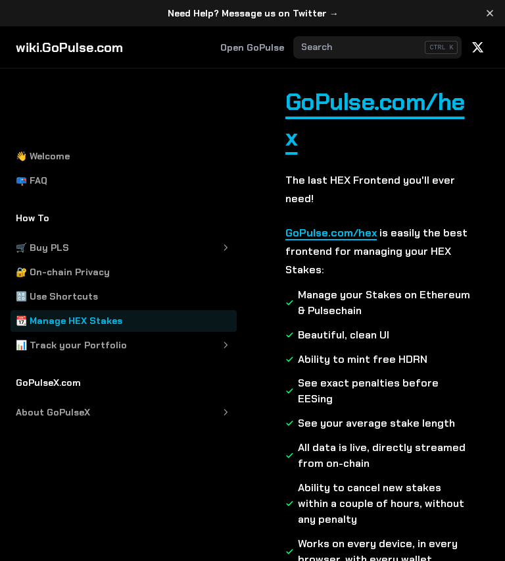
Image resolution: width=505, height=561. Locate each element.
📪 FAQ (31, 114)
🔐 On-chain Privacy (63, 205)
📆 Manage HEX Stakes (69, 254)
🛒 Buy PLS (81, 181)
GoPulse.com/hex (295, 101)
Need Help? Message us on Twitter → (253, 13)
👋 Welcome (43, 89)
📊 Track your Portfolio (81, 279)
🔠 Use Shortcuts (57, 230)
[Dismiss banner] (489, 13)
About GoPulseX (81, 346)
